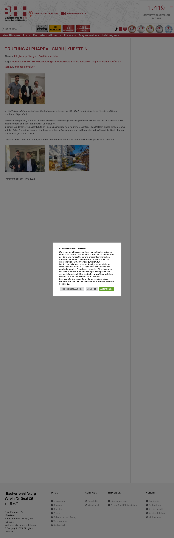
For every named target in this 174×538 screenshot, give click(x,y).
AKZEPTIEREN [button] (106, 289)
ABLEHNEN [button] (92, 289)
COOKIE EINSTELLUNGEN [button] (71, 289)
